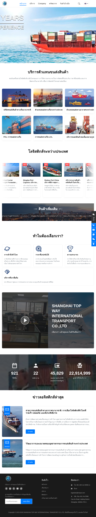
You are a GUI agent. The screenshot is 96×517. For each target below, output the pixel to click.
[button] (86, 3)
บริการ (44, 491)
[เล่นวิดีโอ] (25, 320)
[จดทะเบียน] (26, 501)
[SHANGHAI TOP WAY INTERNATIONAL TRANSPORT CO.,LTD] (8, 479)
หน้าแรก (44, 484)
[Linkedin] (10, 488)
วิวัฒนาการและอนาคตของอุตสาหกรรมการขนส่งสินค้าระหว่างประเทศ (57, 444)
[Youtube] (17, 488)
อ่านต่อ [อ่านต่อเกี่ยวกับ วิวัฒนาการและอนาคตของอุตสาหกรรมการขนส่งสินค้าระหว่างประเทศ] (30, 462)
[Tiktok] (21, 488)
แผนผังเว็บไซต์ (83, 512)
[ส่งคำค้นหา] (79, 4)
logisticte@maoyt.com (78, 493)
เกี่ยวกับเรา (45, 488)
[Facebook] (6, 488)
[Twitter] (13, 488)
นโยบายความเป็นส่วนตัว (49, 498)
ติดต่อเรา (44, 494)
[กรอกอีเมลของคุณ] (12, 501)
